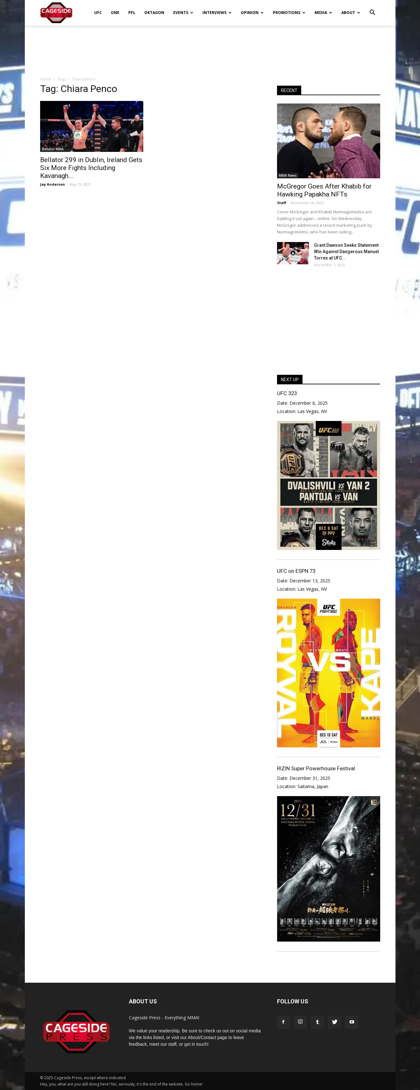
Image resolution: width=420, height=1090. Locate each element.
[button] (372, 8)
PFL (131, 12)
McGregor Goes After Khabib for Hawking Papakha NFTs (324, 190)
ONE (115, 12)
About (350, 12)
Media (323, 12)
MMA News (288, 175)
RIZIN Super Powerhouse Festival (316, 768)
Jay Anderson (52, 184)
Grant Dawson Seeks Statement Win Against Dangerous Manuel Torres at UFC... (346, 251)
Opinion (252, 12)
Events (183, 12)
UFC (98, 12)
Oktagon (154, 12)
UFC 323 (287, 393)
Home (45, 79)
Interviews (217, 12)
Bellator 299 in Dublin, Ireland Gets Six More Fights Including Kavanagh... (91, 168)
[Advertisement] (210, 47)
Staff (281, 202)
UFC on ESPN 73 (296, 571)
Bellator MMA (53, 149)
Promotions (289, 12)
